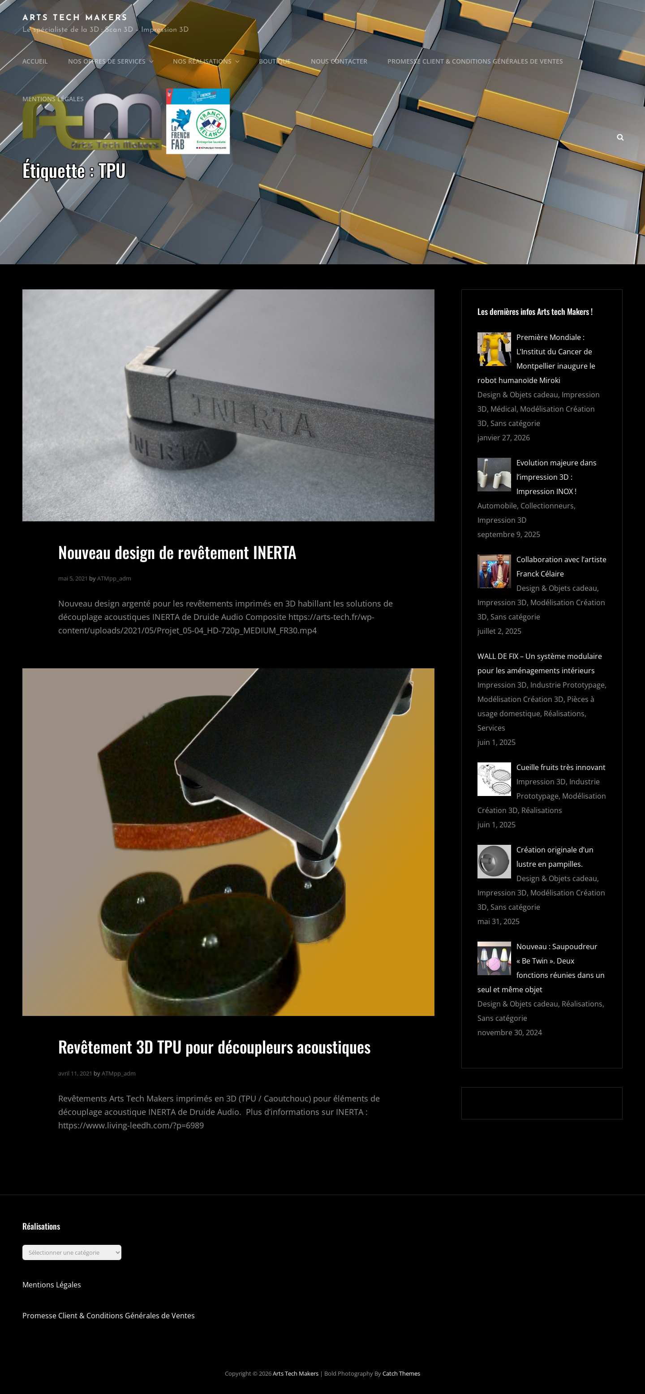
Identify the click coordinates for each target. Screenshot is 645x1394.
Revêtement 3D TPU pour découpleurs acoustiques (214, 1046)
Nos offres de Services (111, 61)
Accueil (35, 61)
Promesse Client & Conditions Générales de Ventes (475, 61)
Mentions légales (53, 99)
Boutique (275, 61)
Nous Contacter (339, 61)
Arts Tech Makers (75, 18)
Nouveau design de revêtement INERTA (177, 552)
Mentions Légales (51, 1285)
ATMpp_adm (114, 578)
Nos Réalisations (207, 61)
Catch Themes (401, 1373)
